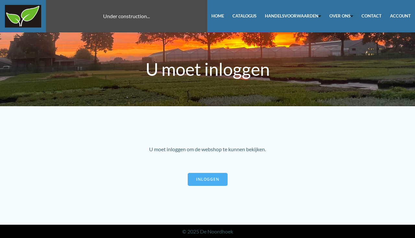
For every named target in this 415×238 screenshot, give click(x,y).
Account (400, 15)
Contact (372, 15)
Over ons (341, 15)
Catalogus (244, 15)
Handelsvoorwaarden (293, 15)
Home (217, 15)
